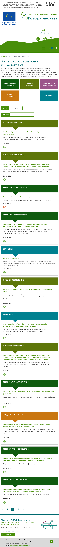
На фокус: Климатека (11, 258)
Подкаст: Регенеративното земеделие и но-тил (22, 197)
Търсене (5, 114)
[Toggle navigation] (43, 48)
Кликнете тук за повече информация (19, 545)
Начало (3, 56)
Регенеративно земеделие (15, 187)
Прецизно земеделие (13, 122)
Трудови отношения (13, 415)
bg (52, 48)
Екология (8, 249)
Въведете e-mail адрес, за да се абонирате (15, 527)
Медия (5, 108)
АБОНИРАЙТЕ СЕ (8, 535)
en (49, 48)
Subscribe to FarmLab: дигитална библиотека (1, 105)
